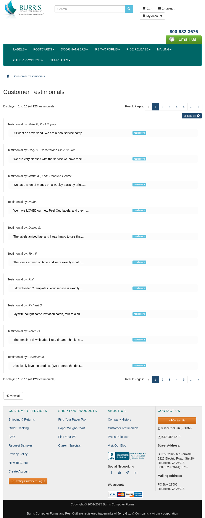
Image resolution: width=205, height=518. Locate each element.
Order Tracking (19, 428)
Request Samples (21, 445)
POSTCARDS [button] (43, 49)
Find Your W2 (67, 437)
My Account (152, 16)
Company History (119, 419)
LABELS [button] (20, 49)
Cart (147, 8)
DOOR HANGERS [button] (74, 49)
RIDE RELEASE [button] (138, 49)
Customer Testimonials (123, 428)
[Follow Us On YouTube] (119, 472)
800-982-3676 (184, 31)
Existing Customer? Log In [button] (28, 481)
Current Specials (69, 445)
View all (13, 396)
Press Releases (118, 437)
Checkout (166, 8)
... (191, 106)
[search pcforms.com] (129, 9)
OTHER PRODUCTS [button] (28, 60)
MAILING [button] (164, 49)
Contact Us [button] (177, 420)
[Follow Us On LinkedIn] (136, 472)
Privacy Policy (18, 454)
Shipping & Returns (22, 419)
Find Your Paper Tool (72, 419)
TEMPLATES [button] (60, 60)
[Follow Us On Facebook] (111, 472)
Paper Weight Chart (71, 428)
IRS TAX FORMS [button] (107, 49)
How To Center (19, 463)
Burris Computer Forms (118, 504)
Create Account (19, 471)
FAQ (12, 437)
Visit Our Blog (117, 445)
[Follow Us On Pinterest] (128, 472)
